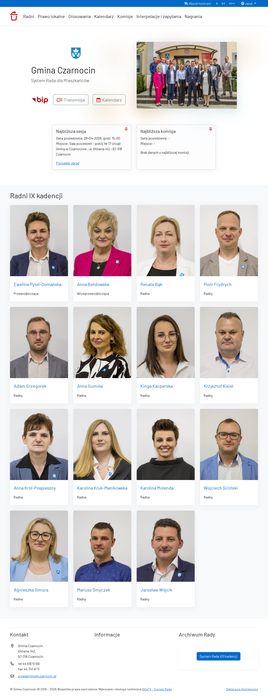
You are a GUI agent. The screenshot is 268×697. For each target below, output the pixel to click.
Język (247, 3)
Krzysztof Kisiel (218, 386)
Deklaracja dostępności (242, 689)
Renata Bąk (151, 284)
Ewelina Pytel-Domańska (37, 284)
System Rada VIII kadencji (219, 656)
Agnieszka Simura (31, 589)
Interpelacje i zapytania (158, 16)
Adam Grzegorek (30, 386)
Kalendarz (104, 16)
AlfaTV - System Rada (157, 689)
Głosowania (79, 16)
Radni (28, 16)
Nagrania (193, 16)
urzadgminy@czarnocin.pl (37, 676)
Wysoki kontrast (197, 3)
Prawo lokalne (51, 16)
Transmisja (71, 99)
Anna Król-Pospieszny (35, 487)
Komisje (125, 16)
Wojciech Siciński (221, 487)
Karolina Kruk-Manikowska (102, 487)
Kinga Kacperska (156, 386)
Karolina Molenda (157, 487)
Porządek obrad (67, 163)
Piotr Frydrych (218, 284)
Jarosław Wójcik (156, 589)
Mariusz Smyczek (93, 589)
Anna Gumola (90, 386)
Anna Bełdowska (93, 284)
